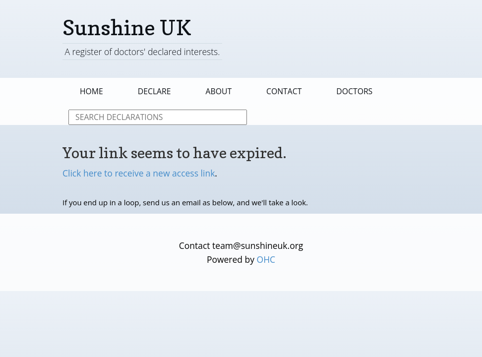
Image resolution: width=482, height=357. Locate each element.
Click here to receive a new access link (138, 173)
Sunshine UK (126, 27)
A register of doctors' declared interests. (142, 52)
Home (91, 91)
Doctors (354, 91)
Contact (283, 91)
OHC (266, 259)
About (219, 91)
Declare (154, 91)
